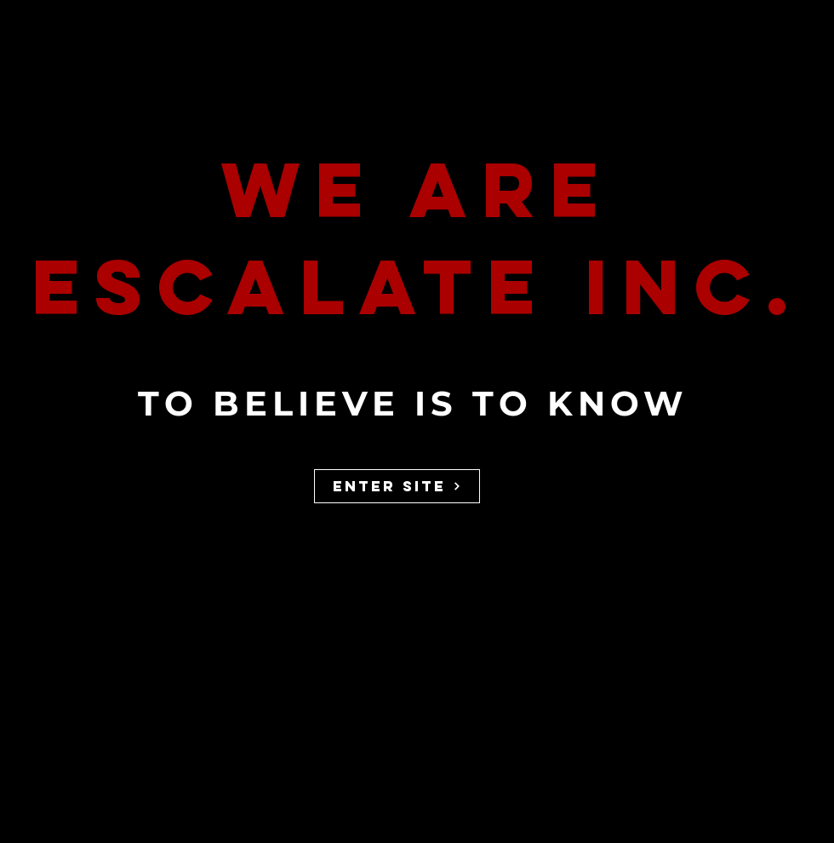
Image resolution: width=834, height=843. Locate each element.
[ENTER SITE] (397, 486)
